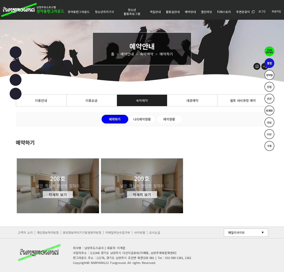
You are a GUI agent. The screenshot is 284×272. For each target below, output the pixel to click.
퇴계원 (269, 110)
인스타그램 (15, 66)
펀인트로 (269, 51)
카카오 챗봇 (15, 94)
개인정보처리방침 (48, 232)
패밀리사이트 (236, 232)
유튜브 (15, 80)
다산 (269, 134)
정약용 (269, 75)
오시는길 (154, 232)
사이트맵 (139, 232)
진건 (269, 99)
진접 (269, 87)
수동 (269, 146)
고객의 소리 (25, 232)
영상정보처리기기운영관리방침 (82, 232)
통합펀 (269, 63)
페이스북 (15, 52)
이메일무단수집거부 (117, 232)
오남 (269, 122)
